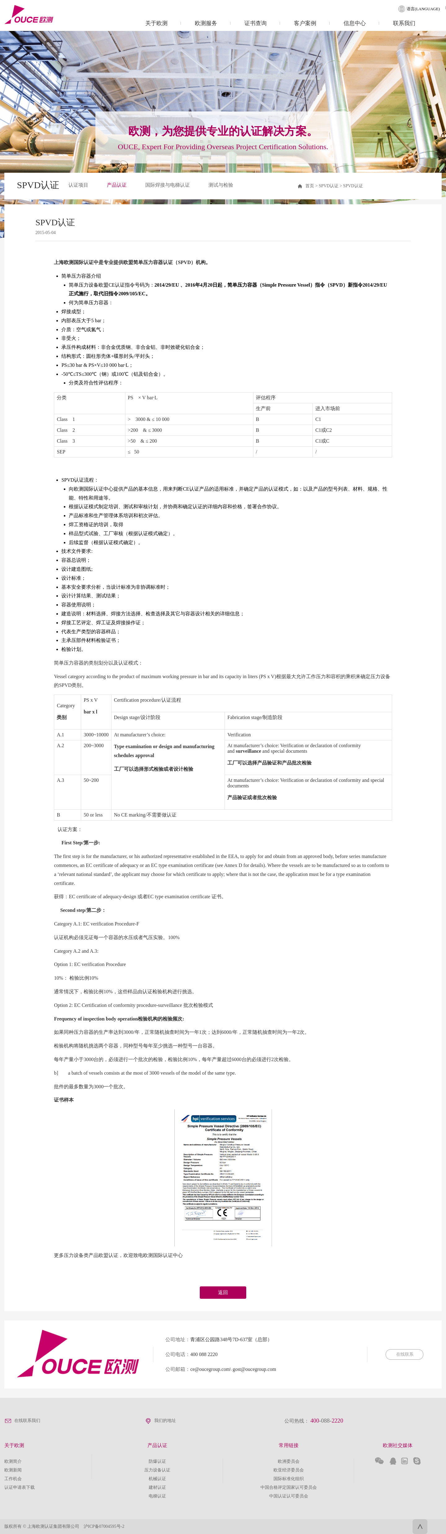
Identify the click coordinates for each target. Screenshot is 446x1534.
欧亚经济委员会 (288, 1470)
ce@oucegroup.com (210, 1369)
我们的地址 (165, 1420)
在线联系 (404, 1354)
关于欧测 (156, 23)
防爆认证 (157, 1461)
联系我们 (404, 23)
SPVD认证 (353, 186)
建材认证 (157, 1487)
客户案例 (305, 23)
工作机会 (13, 1478)
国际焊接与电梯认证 (167, 185)
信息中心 (354, 23)
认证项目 (78, 185)
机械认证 (157, 1478)
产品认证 (117, 185)
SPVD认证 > (331, 186)
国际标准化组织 (288, 1478)
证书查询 (255, 23)
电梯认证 (157, 1496)
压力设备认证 (157, 1470)
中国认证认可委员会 (288, 1496)
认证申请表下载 (19, 1487)
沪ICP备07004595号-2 (104, 1526)
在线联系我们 (27, 1420)
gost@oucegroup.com (254, 1369)
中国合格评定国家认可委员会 (288, 1487)
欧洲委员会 (289, 1461)
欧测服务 (206, 23)
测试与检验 (220, 185)
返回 (223, 1292)
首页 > (312, 186)
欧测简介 (13, 1461)
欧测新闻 (13, 1470)
